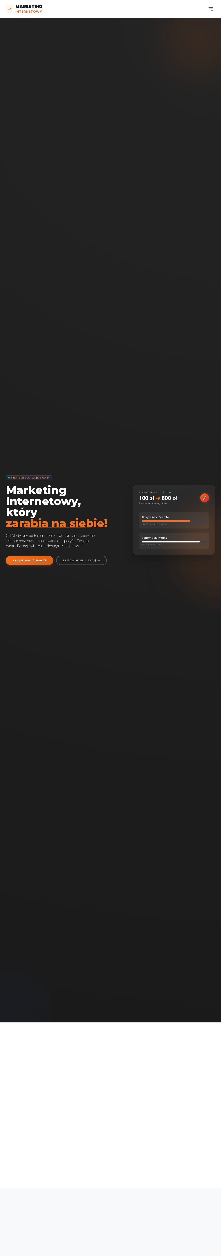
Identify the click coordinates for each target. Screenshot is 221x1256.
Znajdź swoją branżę (29, 560)
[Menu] (210, 8)
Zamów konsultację (81, 560)
